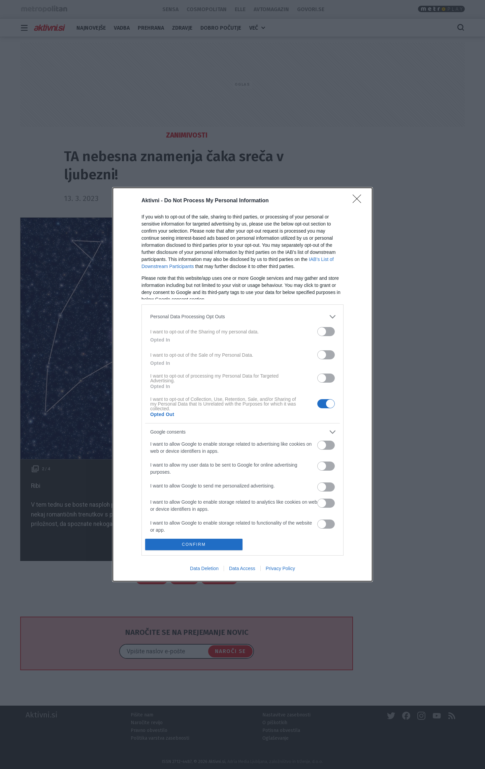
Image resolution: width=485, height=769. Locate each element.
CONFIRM (193, 544)
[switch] (326, 331)
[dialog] (242, 384)
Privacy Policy (280, 568)
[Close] (359, 201)
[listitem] (242, 316)
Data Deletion (204, 568)
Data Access (242, 568)
